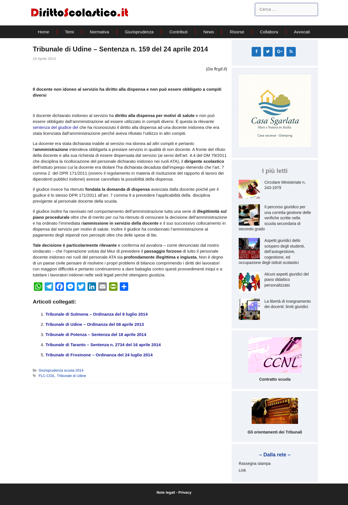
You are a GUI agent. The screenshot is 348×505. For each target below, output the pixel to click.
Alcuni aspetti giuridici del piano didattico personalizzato (286, 279)
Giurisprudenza (139, 31)
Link (242, 470)
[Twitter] (268, 52)
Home (43, 31)
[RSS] (291, 52)
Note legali (165, 492)
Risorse (237, 31)
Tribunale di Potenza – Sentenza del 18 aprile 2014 (95, 334)
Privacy (185, 492)
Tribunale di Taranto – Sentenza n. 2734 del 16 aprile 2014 (103, 344)
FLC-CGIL (47, 376)
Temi (69, 31)
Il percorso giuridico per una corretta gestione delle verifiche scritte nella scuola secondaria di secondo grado (275, 218)
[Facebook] (256, 52)
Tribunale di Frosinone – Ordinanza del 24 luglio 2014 (99, 354)
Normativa (99, 31)
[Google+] (279, 52)
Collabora (269, 31)
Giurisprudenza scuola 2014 (61, 370)
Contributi (178, 31)
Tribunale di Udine (71, 376)
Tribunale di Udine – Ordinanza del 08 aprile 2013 (94, 324)
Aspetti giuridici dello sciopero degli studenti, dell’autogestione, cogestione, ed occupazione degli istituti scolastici (272, 251)
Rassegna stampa (255, 463)
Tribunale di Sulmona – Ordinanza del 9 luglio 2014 (96, 314)
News (208, 31)
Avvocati (302, 31)
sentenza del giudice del (56, 127)
